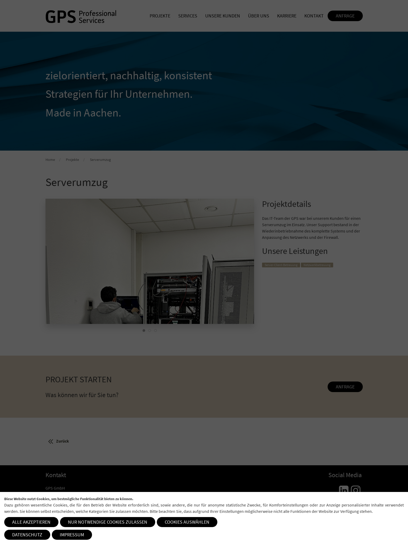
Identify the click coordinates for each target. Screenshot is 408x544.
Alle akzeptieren (31, 522)
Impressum (72, 535)
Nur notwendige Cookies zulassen (107, 522)
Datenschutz (27, 535)
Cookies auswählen (187, 522)
